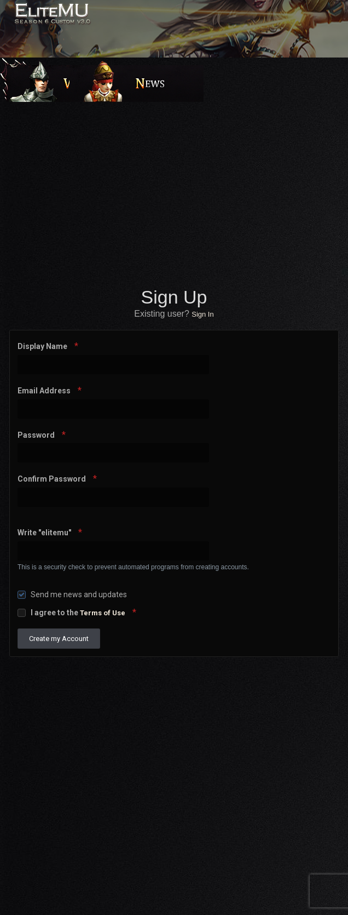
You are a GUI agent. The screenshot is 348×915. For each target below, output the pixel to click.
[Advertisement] (176, 192)
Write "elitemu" (45, 532)
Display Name (43, 346)
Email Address (45, 390)
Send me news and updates (79, 594)
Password (37, 435)
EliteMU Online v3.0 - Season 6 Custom (78, 20)
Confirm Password (53, 478)
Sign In (202, 314)
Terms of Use (102, 613)
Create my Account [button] (59, 638)
